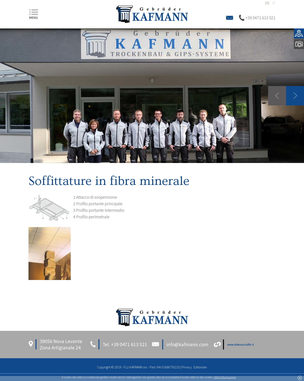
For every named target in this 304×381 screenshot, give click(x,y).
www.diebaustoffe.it (240, 344)
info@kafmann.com (187, 344)
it (274, 2)
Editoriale (200, 367)
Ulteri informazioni (225, 377)
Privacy (187, 367)
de (267, 2)
